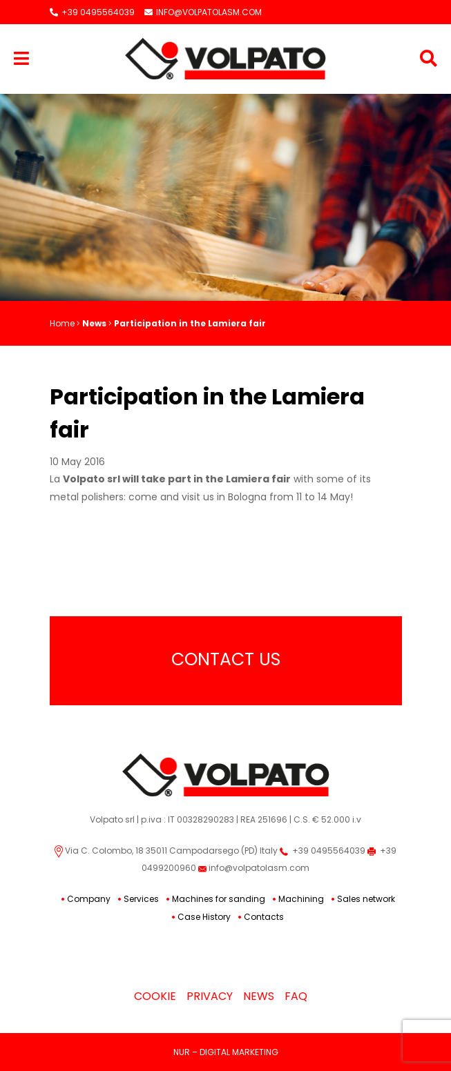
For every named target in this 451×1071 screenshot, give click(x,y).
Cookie (155, 996)
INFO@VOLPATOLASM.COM (203, 12)
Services (141, 899)
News (94, 323)
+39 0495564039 (92, 12)
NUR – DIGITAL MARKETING (225, 1052)
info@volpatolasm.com (253, 868)
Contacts (264, 917)
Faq (296, 996)
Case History (204, 917)
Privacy (209, 996)
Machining (301, 899)
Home (62, 323)
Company (89, 899)
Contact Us (225, 659)
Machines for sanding (218, 899)
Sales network (366, 899)
